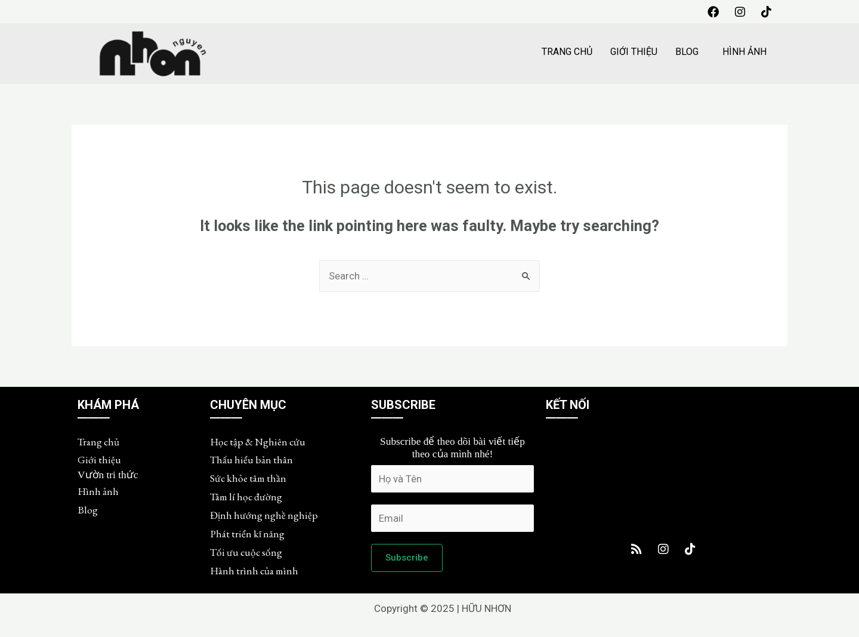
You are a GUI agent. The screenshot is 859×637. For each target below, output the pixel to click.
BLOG (687, 52)
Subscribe (406, 560)
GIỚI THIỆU (633, 52)
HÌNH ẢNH (744, 52)
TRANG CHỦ (567, 52)
